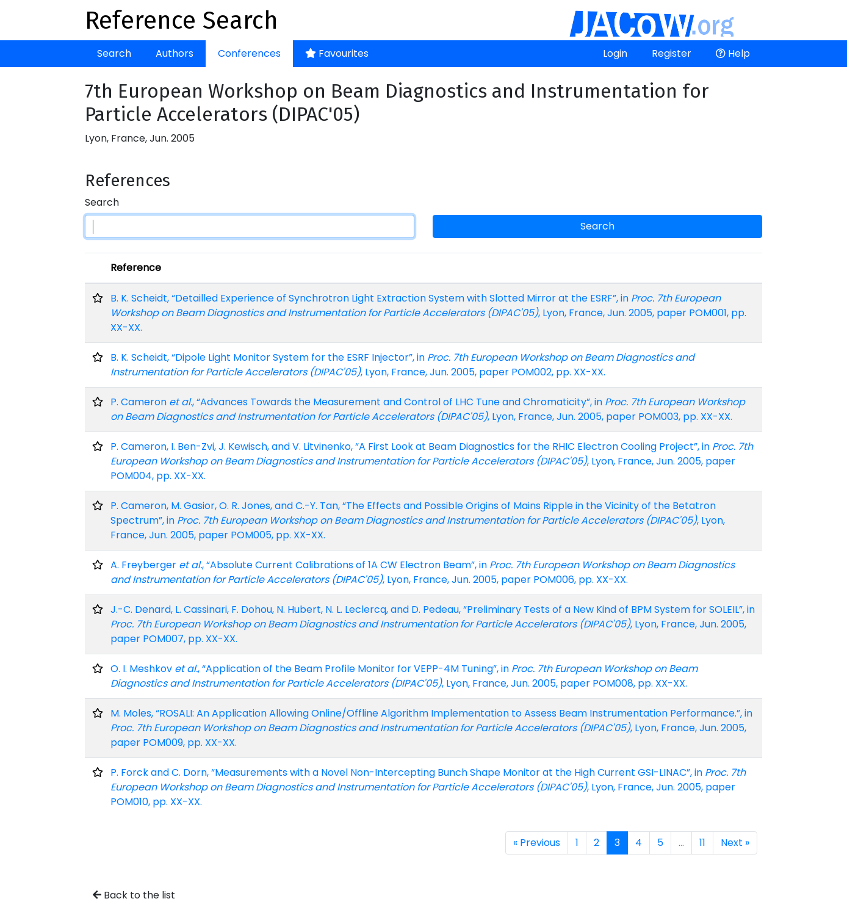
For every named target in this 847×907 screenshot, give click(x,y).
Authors (174, 53)
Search (114, 53)
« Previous (536, 843)
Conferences (249, 53)
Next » (735, 843)
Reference (135, 268)
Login (615, 53)
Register (671, 53)
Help (733, 53)
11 (702, 843)
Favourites (337, 53)
